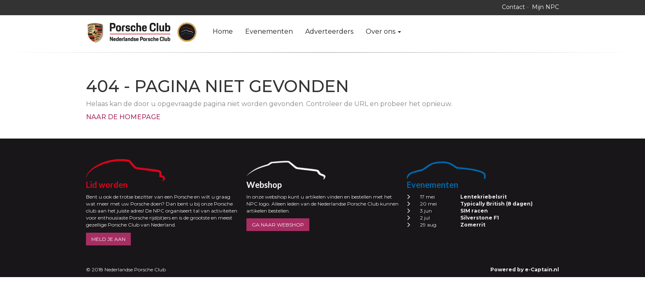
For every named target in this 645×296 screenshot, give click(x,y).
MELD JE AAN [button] (108, 239)
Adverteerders (329, 31)
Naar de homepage (123, 117)
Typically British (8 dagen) (496, 204)
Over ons (383, 31)
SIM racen (474, 211)
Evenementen (269, 31)
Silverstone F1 (479, 218)
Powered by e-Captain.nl (524, 269)
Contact (513, 7)
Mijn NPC (545, 7)
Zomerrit (472, 225)
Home (223, 31)
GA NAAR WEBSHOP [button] (278, 225)
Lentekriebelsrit (483, 197)
